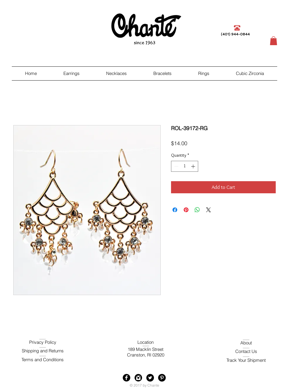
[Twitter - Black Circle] (150, 378)
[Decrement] (175, 166)
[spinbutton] (184, 166)
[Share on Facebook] (174, 209)
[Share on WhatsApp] (197, 209)
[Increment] (193, 166)
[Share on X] (208, 209)
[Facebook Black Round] (126, 378)
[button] (273, 40)
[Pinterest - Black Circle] (162, 378)
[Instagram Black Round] (138, 378)
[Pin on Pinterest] (186, 209)
